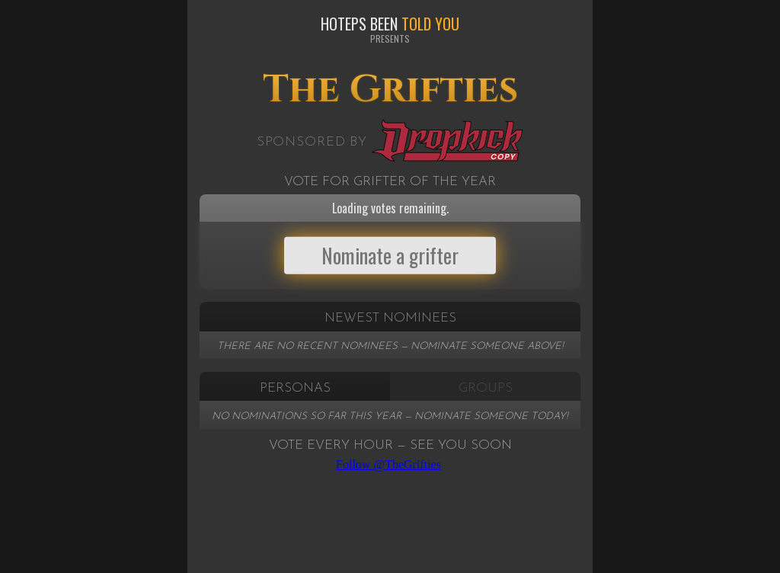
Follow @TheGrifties (388, 464)
